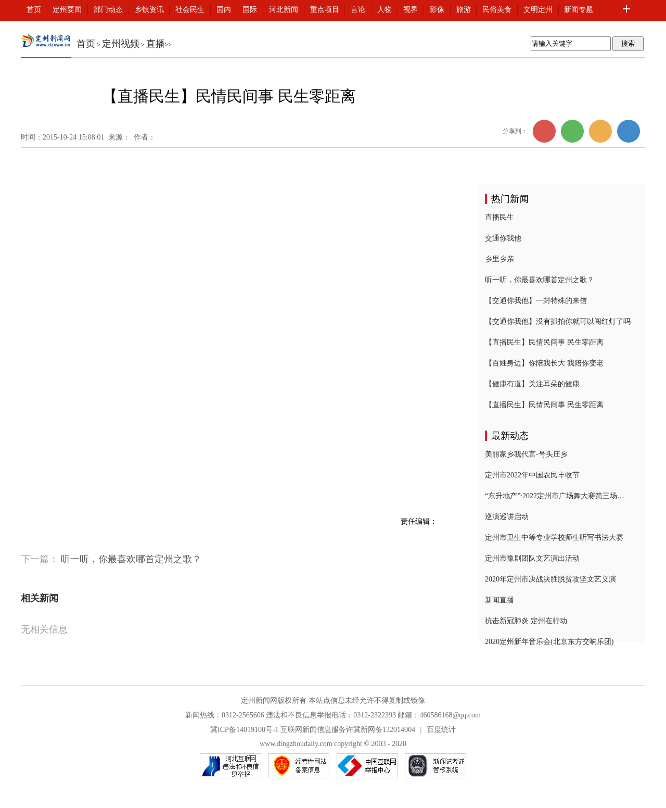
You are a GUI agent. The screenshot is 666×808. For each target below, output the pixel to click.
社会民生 (189, 10)
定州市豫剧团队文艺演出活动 (532, 558)
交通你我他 (503, 238)
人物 (384, 10)
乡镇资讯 (149, 10)
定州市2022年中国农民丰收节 (532, 475)
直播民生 (499, 217)
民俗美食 (496, 10)
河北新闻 (283, 10)
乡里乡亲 (499, 259)
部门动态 (108, 10)
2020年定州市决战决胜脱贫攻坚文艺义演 (550, 579)
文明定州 (538, 10)
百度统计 (441, 730)
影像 (437, 10)
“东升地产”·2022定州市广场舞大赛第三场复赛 (558, 496)
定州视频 (120, 44)
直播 (155, 44)
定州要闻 (67, 10)
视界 (410, 10)
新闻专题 (578, 10)
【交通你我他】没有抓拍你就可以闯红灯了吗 (558, 321)
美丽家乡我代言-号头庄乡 (526, 454)
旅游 (463, 10)
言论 (358, 10)
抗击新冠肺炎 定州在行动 (526, 621)
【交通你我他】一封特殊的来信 (536, 301)
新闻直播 (499, 600)
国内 (223, 10)
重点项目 (324, 10)
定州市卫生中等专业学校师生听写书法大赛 (554, 537)
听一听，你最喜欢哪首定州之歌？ (131, 559)
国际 (249, 10)
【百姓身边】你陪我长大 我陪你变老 (544, 363)
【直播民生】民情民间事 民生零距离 (544, 342)
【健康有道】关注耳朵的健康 (532, 384)
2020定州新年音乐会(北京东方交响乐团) (549, 642)
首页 (34, 10)
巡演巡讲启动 (507, 517)
